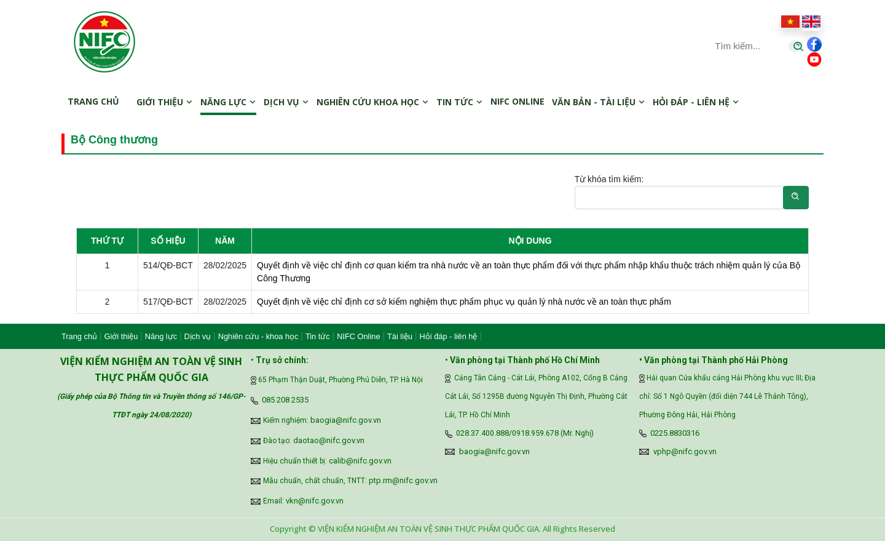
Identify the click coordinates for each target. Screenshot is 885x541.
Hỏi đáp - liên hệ (449, 336)
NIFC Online (358, 336)
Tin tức (459, 102)
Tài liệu (399, 336)
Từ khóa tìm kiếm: (609, 179)
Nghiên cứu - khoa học (258, 336)
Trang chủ (93, 101)
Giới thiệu (164, 102)
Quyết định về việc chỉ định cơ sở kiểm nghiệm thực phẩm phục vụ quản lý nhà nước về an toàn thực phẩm (464, 302)
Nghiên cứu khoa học (373, 102)
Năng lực (228, 102)
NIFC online (517, 101)
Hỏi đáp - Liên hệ (696, 102)
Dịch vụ (286, 102)
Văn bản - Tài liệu (598, 102)
